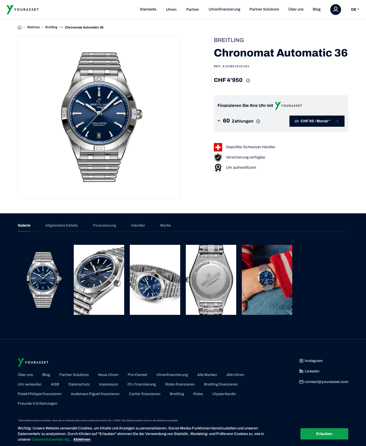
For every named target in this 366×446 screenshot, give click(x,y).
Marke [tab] (165, 225)
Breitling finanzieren (221, 384)
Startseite (148, 9)
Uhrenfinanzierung (224, 9)
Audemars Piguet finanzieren (95, 394)
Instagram (311, 360)
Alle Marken (207, 375)
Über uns (295, 9)
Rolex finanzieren (180, 384)
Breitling (177, 394)
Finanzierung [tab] (104, 225)
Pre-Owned (137, 375)
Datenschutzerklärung (51, 439)
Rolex (198, 394)
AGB (55, 384)
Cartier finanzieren (144, 394)
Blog (316, 9)
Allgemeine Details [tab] (61, 225)
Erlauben (324, 434)
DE (353, 9)
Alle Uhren (235, 375)
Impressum (108, 384)
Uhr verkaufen (30, 384)
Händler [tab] (138, 225)
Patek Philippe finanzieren (39, 394)
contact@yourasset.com (323, 381)
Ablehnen (82, 439)
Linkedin (309, 371)
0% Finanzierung (141, 384)
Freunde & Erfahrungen (37, 403)
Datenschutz (79, 384)
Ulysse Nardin (224, 394)
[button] (242, 121)
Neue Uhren (108, 375)
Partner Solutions (264, 9)
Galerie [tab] (24, 225)
